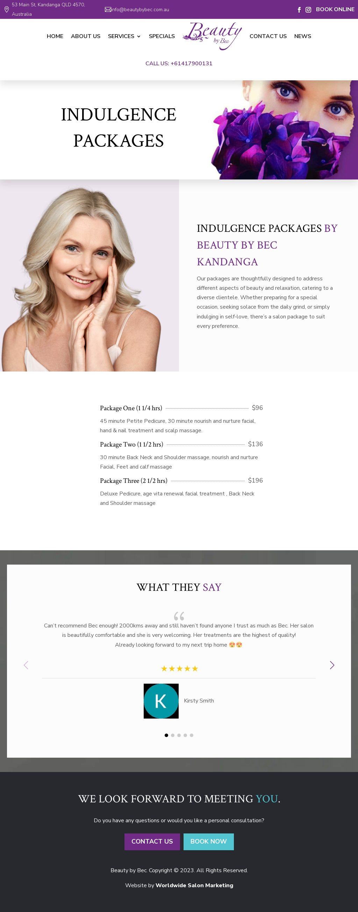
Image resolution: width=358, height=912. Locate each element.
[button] (332, 665)
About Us (85, 36)
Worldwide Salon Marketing (194, 885)
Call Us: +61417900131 (179, 63)
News (302, 36)
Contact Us (268, 36)
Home (55, 36)
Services (121, 36)
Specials (162, 36)
